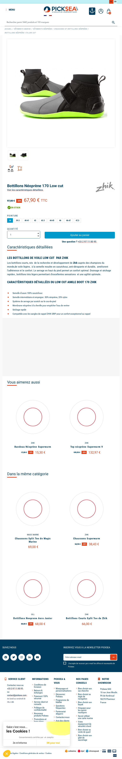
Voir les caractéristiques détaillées (25, 189)
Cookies (48, 753)
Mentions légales (11, 753)
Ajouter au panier (79, 235)
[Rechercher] (61, 22)
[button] (6, 753)
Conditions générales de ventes (32, 753)
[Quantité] (23, 234)
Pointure (12, 215)
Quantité (12, 229)
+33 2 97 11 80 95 (87, 241)
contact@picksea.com (17, 695)
